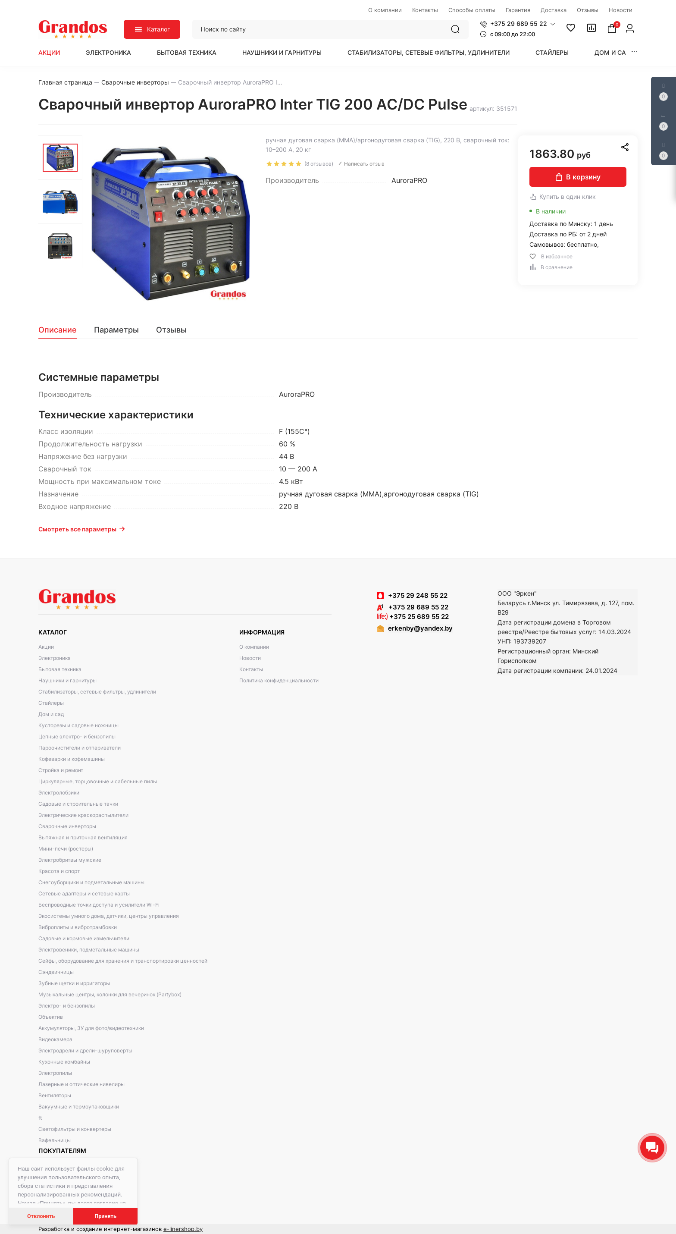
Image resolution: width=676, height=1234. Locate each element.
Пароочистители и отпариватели (79, 747)
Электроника (108, 52)
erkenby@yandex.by (420, 628)
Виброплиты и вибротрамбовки (77, 927)
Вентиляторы (54, 1095)
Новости (250, 658)
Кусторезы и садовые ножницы (78, 725)
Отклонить (41, 1216)
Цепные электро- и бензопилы (77, 736)
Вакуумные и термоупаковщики (78, 1106)
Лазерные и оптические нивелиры (81, 1084)
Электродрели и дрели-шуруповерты (85, 1050)
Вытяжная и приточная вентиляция (83, 837)
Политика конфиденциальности (279, 680)
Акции (49, 52)
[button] (517, 23)
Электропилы (55, 1073)
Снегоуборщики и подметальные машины (91, 882)
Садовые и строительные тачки (78, 804)
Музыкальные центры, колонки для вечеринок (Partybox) (110, 994)
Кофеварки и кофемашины (71, 759)
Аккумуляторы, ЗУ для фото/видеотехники (91, 1028)
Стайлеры (552, 52)
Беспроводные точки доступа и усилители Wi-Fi (99, 904)
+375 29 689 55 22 (412, 607)
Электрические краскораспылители (83, 815)
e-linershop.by (183, 1228)
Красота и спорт (59, 871)
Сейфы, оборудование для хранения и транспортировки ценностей (122, 961)
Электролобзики (58, 792)
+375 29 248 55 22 (418, 595)
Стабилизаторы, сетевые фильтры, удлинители (428, 52)
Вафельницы (54, 1140)
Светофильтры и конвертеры (74, 1129)
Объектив (50, 1017)
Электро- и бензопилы (66, 1005)
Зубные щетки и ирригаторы (74, 983)
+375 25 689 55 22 (413, 616)
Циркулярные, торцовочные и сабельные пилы (97, 781)
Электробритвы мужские (69, 860)
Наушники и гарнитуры (282, 52)
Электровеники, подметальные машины (88, 949)
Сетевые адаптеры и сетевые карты (84, 893)
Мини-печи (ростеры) (65, 848)
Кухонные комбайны (64, 1061)
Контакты (251, 669)
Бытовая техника (186, 52)
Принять (105, 1216)
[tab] (61, 330)
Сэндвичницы (56, 972)
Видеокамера (55, 1039)
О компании (254, 647)
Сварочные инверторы (67, 826)
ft (40, 1118)
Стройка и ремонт (60, 770)
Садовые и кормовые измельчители (83, 938)
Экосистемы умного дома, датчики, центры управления (108, 916)
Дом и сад (613, 52)
